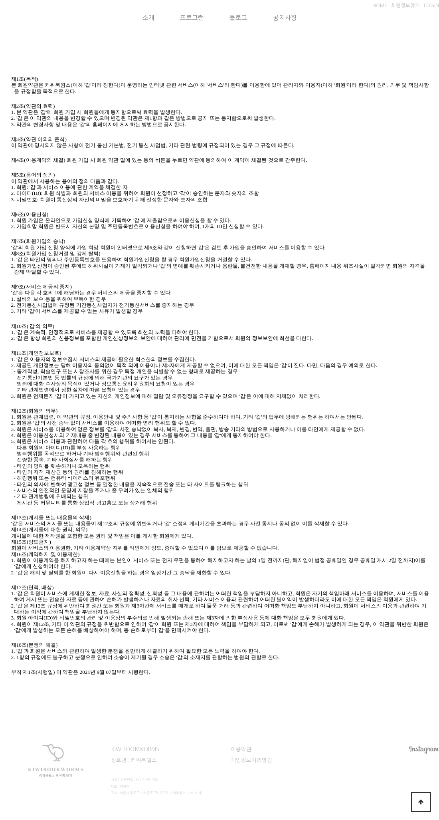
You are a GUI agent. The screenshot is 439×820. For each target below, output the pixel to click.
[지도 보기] (194, 792)
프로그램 (192, 18)
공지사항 (285, 18)
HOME (379, 5)
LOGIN (431, 5)
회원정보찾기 (405, 5)
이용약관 (241, 749)
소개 (148, 18)
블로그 (238, 18)
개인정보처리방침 (251, 760)
